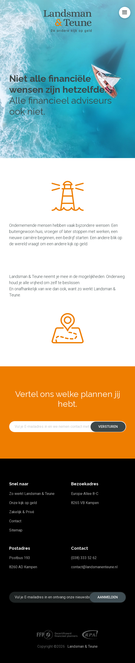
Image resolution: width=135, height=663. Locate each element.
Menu (124, 13)
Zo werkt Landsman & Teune (32, 493)
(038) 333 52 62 (84, 558)
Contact (15, 521)
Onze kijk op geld (23, 503)
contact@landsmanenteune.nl (94, 567)
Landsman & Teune (82, 646)
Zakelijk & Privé (21, 512)
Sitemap (15, 530)
